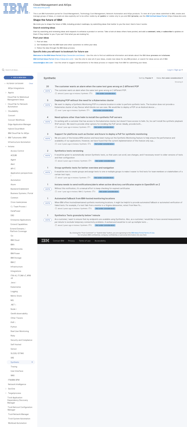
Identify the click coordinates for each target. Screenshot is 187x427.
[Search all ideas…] (21, 69)
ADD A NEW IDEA (18, 77)
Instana (77, 93)
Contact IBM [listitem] (58, 241)
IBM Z (81, 192)
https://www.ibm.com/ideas (73, 55)
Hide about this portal (41, 8)
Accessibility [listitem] (100, 241)
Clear (31, 83)
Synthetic (84, 93)
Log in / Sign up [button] (175, 70)
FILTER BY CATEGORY (14, 83)
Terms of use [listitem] (85, 241)
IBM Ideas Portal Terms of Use (142, 233)
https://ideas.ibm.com (64, 59)
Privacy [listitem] (71, 241)
